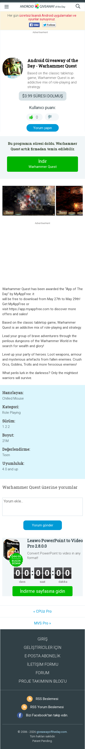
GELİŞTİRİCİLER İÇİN (42, 647)
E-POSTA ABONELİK (42, 655)
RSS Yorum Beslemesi (47, 707)
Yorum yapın (42, 128)
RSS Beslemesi (47, 699)
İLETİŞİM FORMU (42, 664)
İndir (43, 164)
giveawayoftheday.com (51, 731)
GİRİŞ (43, 639)
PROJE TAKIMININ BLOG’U (43, 681)
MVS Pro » (42, 623)
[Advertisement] (42, 45)
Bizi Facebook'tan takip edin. (47, 715)
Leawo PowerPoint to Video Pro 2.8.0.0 (55, 543)
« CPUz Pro (42, 611)
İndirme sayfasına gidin (42, 591)
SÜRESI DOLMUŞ (42, 96)
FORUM (42, 672)
